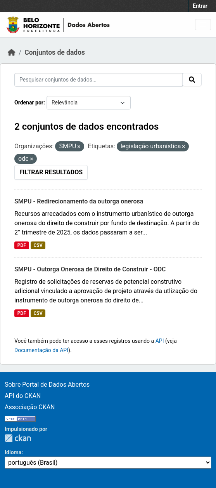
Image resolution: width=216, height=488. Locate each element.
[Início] (12, 52)
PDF (21, 245)
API (160, 341)
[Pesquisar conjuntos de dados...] (98, 80)
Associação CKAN (30, 407)
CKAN (18, 438)
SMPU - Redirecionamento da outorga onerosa (78, 201)
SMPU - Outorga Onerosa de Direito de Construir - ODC (90, 269)
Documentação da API (41, 350)
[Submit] (192, 79)
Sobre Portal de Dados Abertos (47, 384)
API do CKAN (23, 395)
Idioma (13, 452)
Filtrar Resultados (51, 172)
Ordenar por (28, 102)
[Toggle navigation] (203, 24)
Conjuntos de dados (54, 52)
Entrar (200, 6)
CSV (37, 245)
